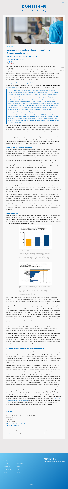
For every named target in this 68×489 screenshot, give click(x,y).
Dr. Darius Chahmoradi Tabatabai (13, 59)
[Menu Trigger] (63, 2)
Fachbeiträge (10, 46)
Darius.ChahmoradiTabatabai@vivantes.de (16, 423)
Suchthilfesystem (49, 433)
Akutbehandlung (18, 433)
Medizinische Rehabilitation (38, 433)
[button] (7, 62)
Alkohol (24, 433)
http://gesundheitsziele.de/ (13, 87)
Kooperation (29, 433)
